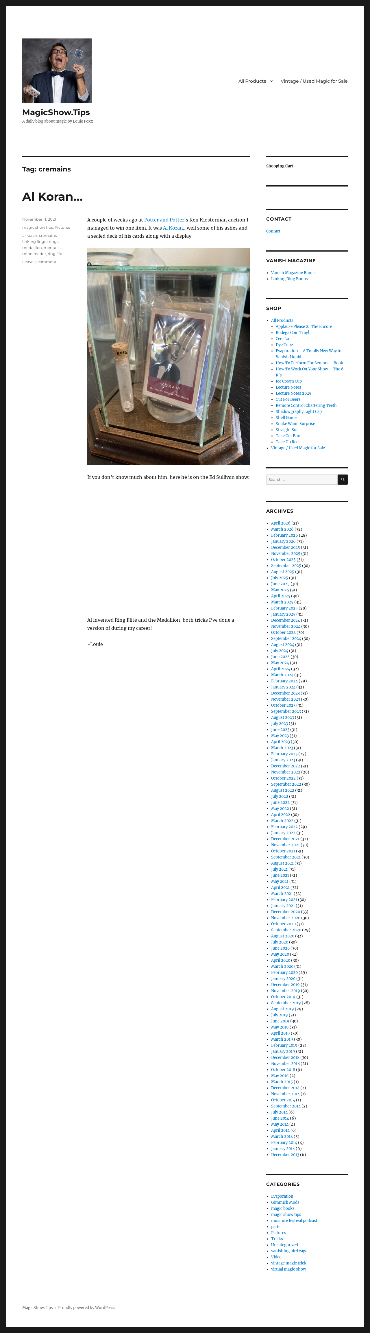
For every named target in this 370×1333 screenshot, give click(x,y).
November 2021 (285, 845)
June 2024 (280, 656)
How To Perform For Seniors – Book (309, 363)
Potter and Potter (164, 220)
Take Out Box (288, 435)
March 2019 (282, 1039)
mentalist (53, 247)
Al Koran (173, 228)
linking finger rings (40, 241)
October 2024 (283, 632)
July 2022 (279, 796)
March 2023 (282, 747)
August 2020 (282, 936)
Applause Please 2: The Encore (304, 326)
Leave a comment (39, 261)
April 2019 (280, 1033)
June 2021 (280, 875)
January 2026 (283, 541)
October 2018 (283, 1069)
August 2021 (282, 863)
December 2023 (285, 693)
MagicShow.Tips (56, 112)
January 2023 (283, 760)
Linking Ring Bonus (289, 278)
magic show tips (37, 227)
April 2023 (280, 741)
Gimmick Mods (285, 1202)
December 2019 (285, 984)
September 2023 (286, 711)
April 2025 (280, 596)
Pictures (62, 227)
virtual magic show (288, 1269)
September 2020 (286, 930)
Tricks (277, 1238)
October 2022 (283, 778)
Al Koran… (52, 196)
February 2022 (284, 826)
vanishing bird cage (289, 1251)
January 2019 (283, 1051)
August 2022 (282, 790)
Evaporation (282, 1196)
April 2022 (280, 814)
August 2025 (282, 571)
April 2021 (280, 887)
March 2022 (282, 820)
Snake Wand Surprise (295, 423)
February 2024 (284, 681)
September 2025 (286, 565)
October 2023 (283, 705)
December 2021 (285, 839)
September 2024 (286, 638)
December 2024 (285, 620)
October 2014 (283, 1100)
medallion (32, 247)
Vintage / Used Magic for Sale (314, 81)
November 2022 (285, 772)
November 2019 (285, 990)
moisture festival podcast (294, 1220)
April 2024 (280, 668)
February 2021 (284, 899)
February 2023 (284, 754)
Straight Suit (287, 429)
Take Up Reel (287, 442)
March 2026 (282, 529)
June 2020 (280, 948)
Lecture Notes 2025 (293, 393)
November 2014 (285, 1094)
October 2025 (283, 559)
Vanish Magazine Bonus (293, 272)
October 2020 (283, 924)
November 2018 (285, 1063)
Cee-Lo (282, 338)
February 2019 (284, 1045)
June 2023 (280, 729)
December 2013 (285, 1154)
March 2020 (282, 966)
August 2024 (282, 644)
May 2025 (280, 590)
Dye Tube (284, 344)
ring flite (56, 253)
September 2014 (286, 1106)
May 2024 (280, 662)
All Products (252, 81)
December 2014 (285, 1087)
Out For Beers (288, 399)
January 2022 (283, 832)
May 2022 (280, 808)
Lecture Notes (288, 387)
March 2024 (282, 675)
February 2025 (284, 608)
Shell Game (286, 417)
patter (276, 1226)
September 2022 (286, 784)
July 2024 (279, 650)
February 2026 (284, 535)
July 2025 (279, 577)
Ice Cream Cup (289, 381)
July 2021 (279, 869)
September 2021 (286, 857)
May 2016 (280, 1075)
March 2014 (282, 1136)
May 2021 (279, 881)
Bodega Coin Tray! (292, 332)
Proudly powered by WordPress (86, 1307)
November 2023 (285, 699)
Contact (273, 231)
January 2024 (283, 687)
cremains (48, 235)
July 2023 (279, 723)
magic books (283, 1208)
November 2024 (285, 626)
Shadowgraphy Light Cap (299, 411)
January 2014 (283, 1148)
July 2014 (279, 1112)
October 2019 (283, 996)
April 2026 (281, 523)
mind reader (34, 253)
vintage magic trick (288, 1263)
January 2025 (283, 614)
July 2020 (279, 942)
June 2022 (280, 802)
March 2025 (282, 602)
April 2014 (280, 1130)
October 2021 (283, 851)
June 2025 (280, 583)
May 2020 (280, 954)
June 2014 (280, 1118)
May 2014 (279, 1124)
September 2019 (286, 1002)
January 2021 (283, 905)
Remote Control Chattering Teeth (306, 405)
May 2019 (280, 1027)
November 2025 (285, 553)
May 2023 (280, 735)
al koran (29, 235)
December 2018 (285, 1057)
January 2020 (283, 978)
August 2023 (282, 717)
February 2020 (284, 972)
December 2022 (285, 766)
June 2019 (280, 1021)
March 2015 (282, 1081)
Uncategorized (284, 1244)
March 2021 (282, 893)
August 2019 (282, 1009)
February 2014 (284, 1142)
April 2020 (280, 960)
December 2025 (285, 547)
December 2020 (285, 911)
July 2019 (279, 1015)
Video (276, 1257)
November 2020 (285, 917)
